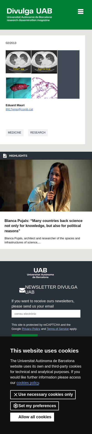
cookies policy (28, 383)
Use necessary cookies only (43, 394)
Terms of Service (58, 329)
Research (38, 132)
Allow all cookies (32, 417)
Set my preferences (34, 406)
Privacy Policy (31, 329)
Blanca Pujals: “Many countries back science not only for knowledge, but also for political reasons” (43, 226)
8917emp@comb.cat (19, 109)
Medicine (14, 132)
